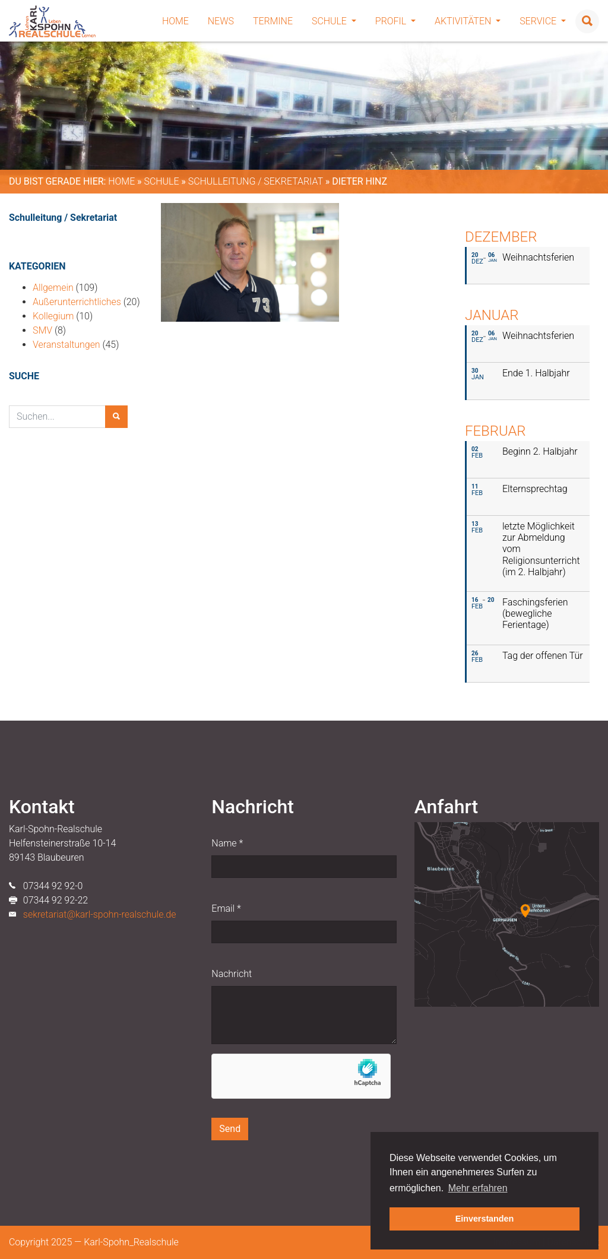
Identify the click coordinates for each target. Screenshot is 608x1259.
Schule (334, 21)
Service (543, 21)
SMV (42, 330)
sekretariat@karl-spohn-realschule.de (99, 914)
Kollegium (53, 316)
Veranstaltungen (66, 344)
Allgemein (53, 287)
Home (175, 21)
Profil (395, 21)
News (221, 21)
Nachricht (231, 973)
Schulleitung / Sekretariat (255, 181)
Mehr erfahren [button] (478, 1188)
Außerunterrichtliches (77, 301)
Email (225, 908)
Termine (273, 21)
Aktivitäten (468, 21)
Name (227, 843)
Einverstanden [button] (484, 1218)
